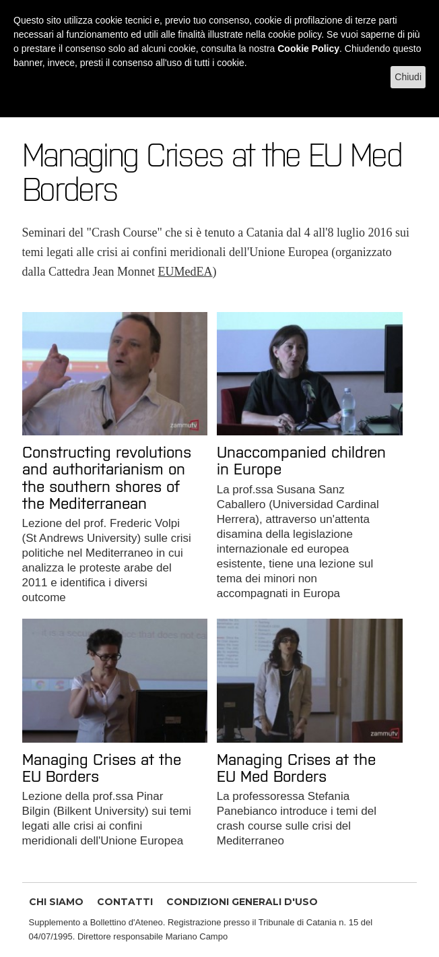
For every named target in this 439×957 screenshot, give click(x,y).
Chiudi (408, 76)
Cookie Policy (308, 48)
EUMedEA (185, 271)
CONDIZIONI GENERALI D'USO (242, 902)
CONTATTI (125, 902)
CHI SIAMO (56, 902)
